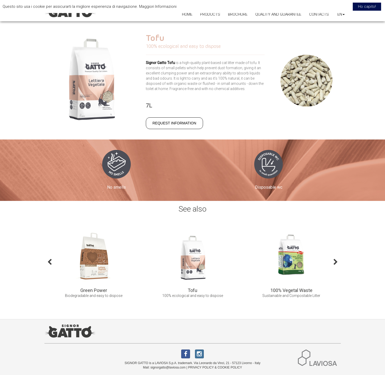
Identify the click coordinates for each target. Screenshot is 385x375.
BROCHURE (237, 14)
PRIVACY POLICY (201, 367)
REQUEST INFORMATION (174, 123)
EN (341, 14)
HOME (187, 14)
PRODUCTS (210, 14)
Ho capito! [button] (367, 6)
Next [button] (335, 261)
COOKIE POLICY (230, 367)
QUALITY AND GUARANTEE (278, 14)
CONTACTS (319, 14)
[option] (93, 265)
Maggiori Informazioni (158, 6)
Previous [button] (49, 261)
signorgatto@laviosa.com (168, 367)
